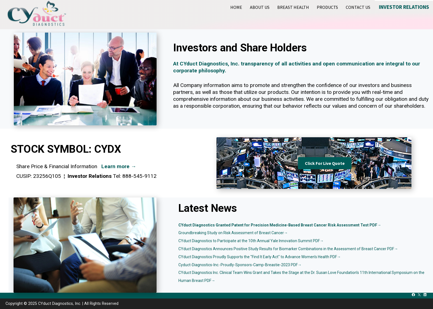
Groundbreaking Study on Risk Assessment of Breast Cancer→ (233, 233)
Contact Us (358, 7)
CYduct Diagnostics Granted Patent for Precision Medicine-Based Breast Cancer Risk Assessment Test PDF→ (279, 225)
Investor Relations (404, 7)
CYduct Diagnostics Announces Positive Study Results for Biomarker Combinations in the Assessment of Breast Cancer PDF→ (288, 249)
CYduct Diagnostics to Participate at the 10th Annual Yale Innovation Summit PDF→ (251, 241)
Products (327, 7)
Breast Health (293, 7)
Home (236, 7)
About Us (260, 7)
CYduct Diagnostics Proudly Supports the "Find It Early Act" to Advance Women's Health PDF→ (259, 257)
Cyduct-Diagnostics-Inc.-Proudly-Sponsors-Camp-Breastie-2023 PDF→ (240, 265)
